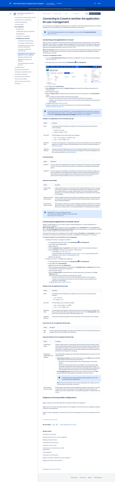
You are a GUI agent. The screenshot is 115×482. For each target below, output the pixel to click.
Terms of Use (82, 477)
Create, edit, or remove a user (50, 445)
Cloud (86, 13)
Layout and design (19, 24)
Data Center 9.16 (95, 13)
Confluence (50, 469)
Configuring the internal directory (25, 40)
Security (90, 477)
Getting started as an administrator (23, 19)
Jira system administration (21, 74)
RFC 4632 (77, 255)
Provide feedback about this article (68, 424)
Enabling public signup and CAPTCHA (25, 31)
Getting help (18, 83)
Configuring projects (19, 67)
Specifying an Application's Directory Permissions (81, 175)
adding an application (57, 146)
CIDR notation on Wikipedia (65, 255)
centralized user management (56, 215)
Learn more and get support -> (79, 8)
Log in (99, 3)
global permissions (52, 33)
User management (19, 26)
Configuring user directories (23, 38)
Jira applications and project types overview (25, 17)
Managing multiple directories (25, 57)
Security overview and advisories (22, 81)
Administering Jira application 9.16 (25, 13)
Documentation (50, 3)
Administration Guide (71, 47)
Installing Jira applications (21, 22)
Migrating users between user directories (52, 460)
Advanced (84, 114)
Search (95, 3)
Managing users (20, 29)
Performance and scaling (21, 79)
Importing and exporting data (22, 69)
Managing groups (20, 33)
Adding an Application (51, 59)
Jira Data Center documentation (22, 76)
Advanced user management (23, 36)
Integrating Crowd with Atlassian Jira (54, 106)
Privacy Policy (74, 477)
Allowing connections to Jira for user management (55, 437)
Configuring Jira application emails (23, 72)
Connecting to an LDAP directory (25, 43)
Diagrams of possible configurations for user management (57, 457)
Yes (53, 424)
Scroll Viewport (57, 469)
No (56, 424)
